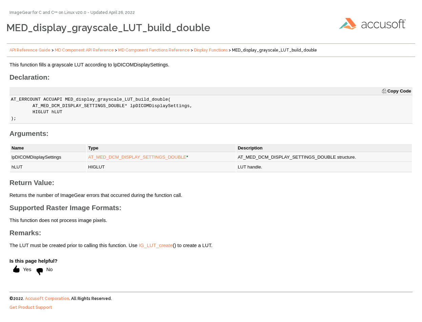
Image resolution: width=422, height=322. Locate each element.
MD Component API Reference (84, 50)
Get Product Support (30, 307)
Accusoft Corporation (47, 298)
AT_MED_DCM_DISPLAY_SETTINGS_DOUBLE (137, 157)
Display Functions (211, 50)
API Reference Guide (29, 50)
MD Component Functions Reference (154, 50)
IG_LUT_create (156, 245)
